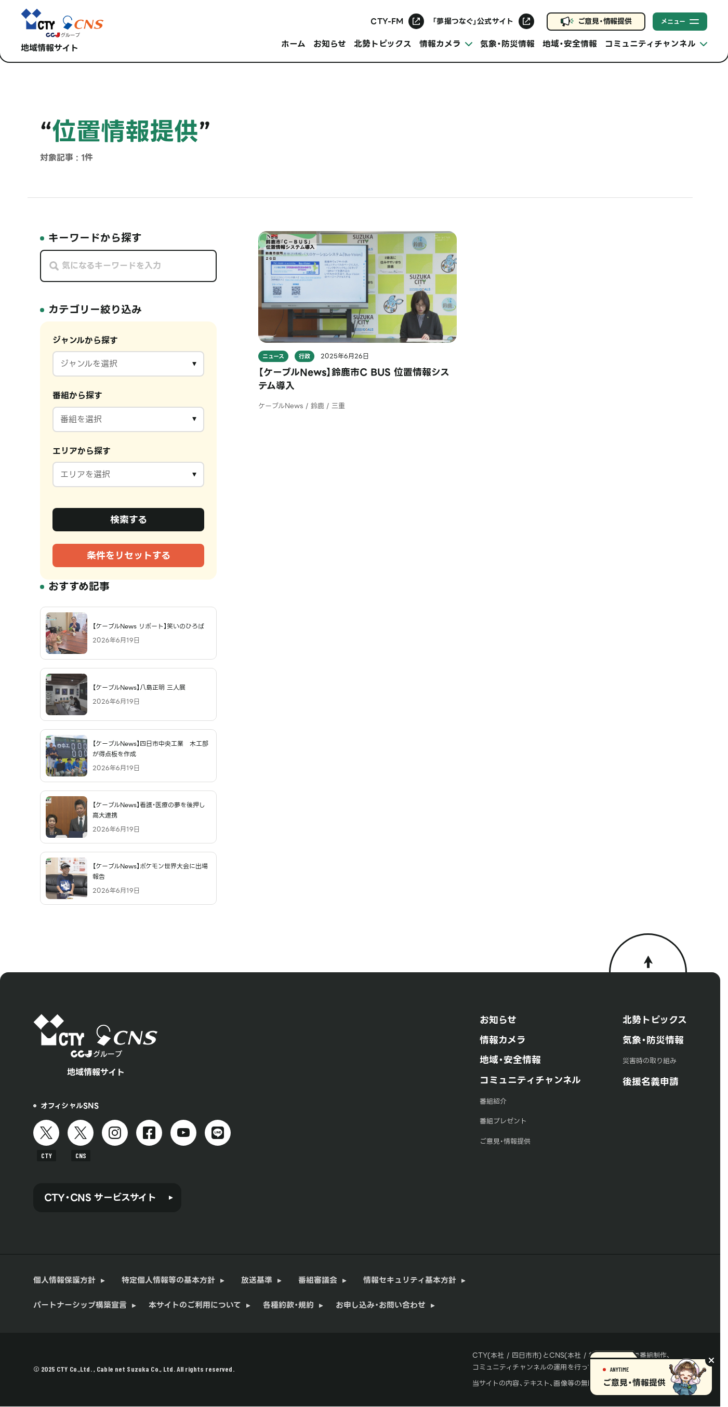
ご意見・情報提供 (605, 21)
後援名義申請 (651, 1081)
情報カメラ (503, 1040)
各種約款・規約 (288, 1305)
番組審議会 (317, 1281)
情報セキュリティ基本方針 (409, 1281)
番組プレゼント (503, 1121)
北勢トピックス (383, 43)
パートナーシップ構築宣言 (80, 1305)
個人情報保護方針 (64, 1281)
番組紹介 (493, 1101)
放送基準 (256, 1281)
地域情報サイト (49, 48)
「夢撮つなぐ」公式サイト (472, 21)
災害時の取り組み (650, 1060)
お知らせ (329, 43)
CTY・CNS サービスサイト (100, 1197)
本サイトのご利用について (195, 1305)
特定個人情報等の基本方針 (168, 1281)
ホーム (293, 43)
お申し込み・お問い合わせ (381, 1305)
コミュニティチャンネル (530, 1080)
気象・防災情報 (507, 43)
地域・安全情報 (569, 43)
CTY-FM (386, 21)
